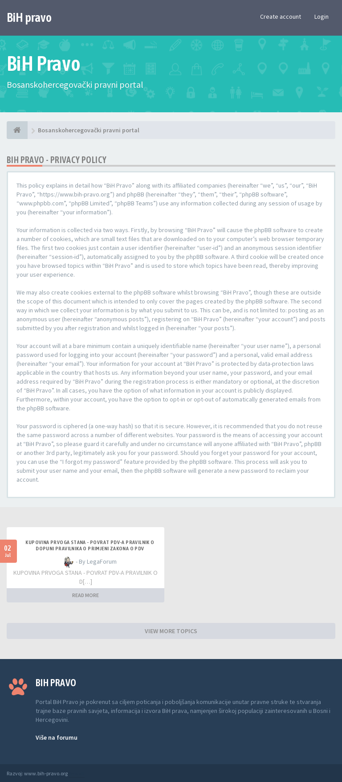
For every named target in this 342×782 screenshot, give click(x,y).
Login (321, 16)
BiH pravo (29, 17)
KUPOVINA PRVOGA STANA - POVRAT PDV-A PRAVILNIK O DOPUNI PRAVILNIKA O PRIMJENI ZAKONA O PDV (89, 545)
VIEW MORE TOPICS (171, 631)
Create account (280, 16)
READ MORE (85, 595)
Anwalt (77, 773)
